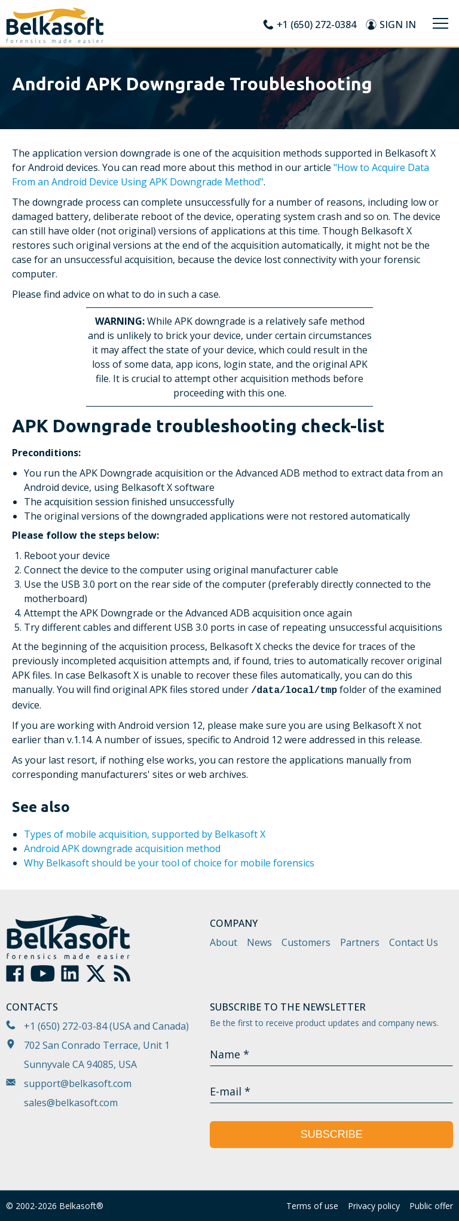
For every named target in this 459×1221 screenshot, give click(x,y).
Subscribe (332, 1134)
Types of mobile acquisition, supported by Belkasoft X (144, 834)
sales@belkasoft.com (71, 1102)
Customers (306, 942)
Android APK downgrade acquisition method (122, 848)
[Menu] (440, 23)
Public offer (431, 1205)
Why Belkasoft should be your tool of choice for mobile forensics (169, 862)
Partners (360, 942)
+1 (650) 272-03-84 (65, 1026)
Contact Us (413, 942)
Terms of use (312, 1205)
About (223, 942)
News (259, 942)
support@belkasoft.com (77, 1083)
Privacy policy (374, 1205)
